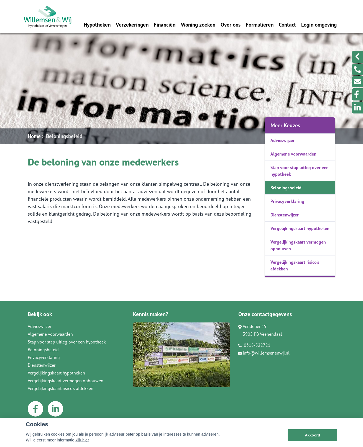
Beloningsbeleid (64, 136)
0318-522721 (254, 345)
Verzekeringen (132, 24)
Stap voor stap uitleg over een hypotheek (299, 171)
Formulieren (259, 24)
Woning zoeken (198, 24)
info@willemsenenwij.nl (264, 353)
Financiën (164, 24)
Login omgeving (319, 24)
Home (34, 136)
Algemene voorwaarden (293, 154)
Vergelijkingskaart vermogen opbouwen (298, 245)
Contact (287, 24)
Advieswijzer (282, 140)
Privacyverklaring (287, 201)
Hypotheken (97, 24)
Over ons (231, 24)
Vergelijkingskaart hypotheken (299, 228)
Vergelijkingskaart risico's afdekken (294, 265)
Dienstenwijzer (284, 215)
